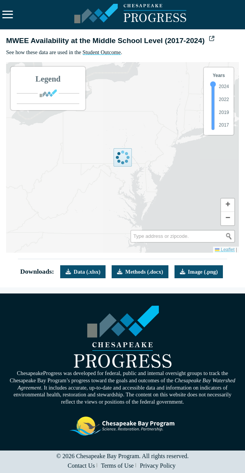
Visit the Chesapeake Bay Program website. (122, 426)
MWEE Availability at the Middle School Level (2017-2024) (110, 41)
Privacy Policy (158, 465)
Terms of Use (117, 465)
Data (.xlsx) (83, 272)
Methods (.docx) (140, 272)
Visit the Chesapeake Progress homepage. (122, 337)
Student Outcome (102, 52)
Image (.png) (199, 272)
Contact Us (81, 465)
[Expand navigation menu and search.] (7, 14)
